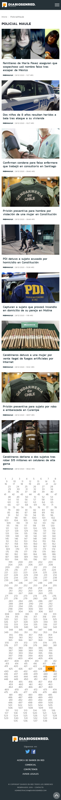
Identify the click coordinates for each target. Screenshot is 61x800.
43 (21, 494)
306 (41, 611)
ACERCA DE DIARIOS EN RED (30, 760)
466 (30, 687)
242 (35, 580)
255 (55, 585)
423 (45, 666)
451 (35, 679)
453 (55, 679)
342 (45, 627)
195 (25, 559)
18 (22, 484)
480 (55, 692)
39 (43, 491)
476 (16, 692)
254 (45, 585)
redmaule (8, 75)
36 (17, 491)
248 (40, 582)
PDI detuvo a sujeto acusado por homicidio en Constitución (25, 260)
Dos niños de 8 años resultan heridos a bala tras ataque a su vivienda (29, 116)
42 (13, 494)
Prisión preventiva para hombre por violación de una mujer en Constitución (30, 213)
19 (30, 484)
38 (34, 491)
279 (25, 598)
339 (16, 627)
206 (30, 564)
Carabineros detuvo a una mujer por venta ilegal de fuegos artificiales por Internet (28, 358)
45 (38, 494)
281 (45, 598)
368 (40, 640)
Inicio (4, 17)
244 (55, 580)
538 (45, 720)
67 (18, 504)
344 (11, 629)
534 (55, 718)
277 (6, 598)
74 (22, 507)
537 (35, 720)
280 (35, 598)
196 (35, 559)
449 (16, 679)
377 (16, 645)
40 (51, 491)
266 (10, 593)
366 (20, 640)
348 (50, 629)
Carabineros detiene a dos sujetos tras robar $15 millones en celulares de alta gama (29, 460)
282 (55, 598)
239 (6, 580)
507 (21, 707)
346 (30, 629)
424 (55, 666)
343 (55, 627)
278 (16, 598)
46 (47, 494)
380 (45, 645)
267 (20, 593)
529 (6, 718)
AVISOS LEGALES (30, 773)
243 (45, 580)
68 (26, 504)
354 (55, 632)
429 (50, 669)
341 (35, 627)
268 (30, 593)
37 (26, 491)
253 (35, 585)
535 (16, 720)
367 (30, 640)
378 (25, 645)
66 (9, 504)
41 (5, 494)
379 (35, 645)
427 (30, 668)
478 (35, 692)
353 (45, 632)
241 (26, 580)
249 (50, 582)
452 (45, 679)
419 (6, 666)
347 (40, 629)
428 (40, 668)
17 (14, 484)
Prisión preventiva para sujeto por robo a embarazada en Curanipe (29, 408)
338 (6, 627)
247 (30, 582)
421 (25, 666)
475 (6, 692)
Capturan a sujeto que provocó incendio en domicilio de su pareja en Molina (30, 309)
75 (30, 507)
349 (6, 632)
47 (55, 494)
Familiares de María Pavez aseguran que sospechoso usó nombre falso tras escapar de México (30, 66)
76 (39, 507)
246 (21, 582)
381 (55, 645)
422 (35, 666)
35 (9, 491)
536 (26, 720)
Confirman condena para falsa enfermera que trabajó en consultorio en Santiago (30, 164)
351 (26, 632)
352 (35, 632)
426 (21, 668)
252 (25, 585)
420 (16, 666)
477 (25, 692)
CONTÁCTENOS (30, 769)
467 (40, 687)
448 (6, 679)
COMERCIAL (30, 764)
